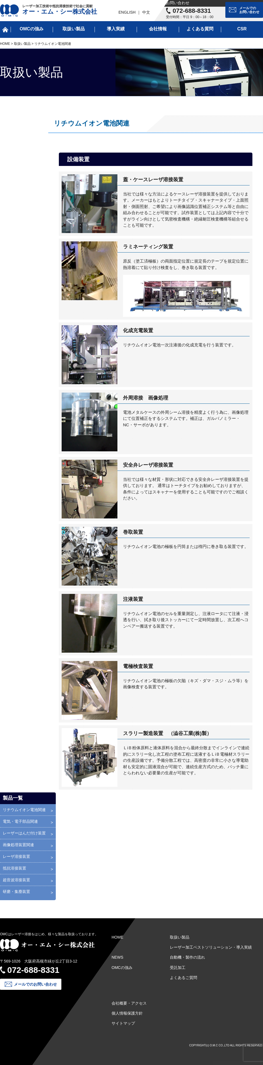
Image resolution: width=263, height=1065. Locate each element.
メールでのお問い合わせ (249, 10)
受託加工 (177, 967)
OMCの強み (31, 28)
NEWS (117, 957)
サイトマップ (123, 1023)
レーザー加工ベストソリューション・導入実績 (211, 947)
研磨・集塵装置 (16, 891)
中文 (146, 12)
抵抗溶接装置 (14, 868)
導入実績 (116, 28)
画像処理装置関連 (18, 845)
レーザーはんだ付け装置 (24, 833)
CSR (242, 28)
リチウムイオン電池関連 (24, 809)
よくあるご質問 (183, 977)
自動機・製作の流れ (187, 957)
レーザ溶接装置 (16, 856)
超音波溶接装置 (16, 880)
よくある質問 (200, 28)
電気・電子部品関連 (20, 821)
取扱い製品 (73, 28)
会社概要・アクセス (129, 1003)
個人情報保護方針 (127, 1013)
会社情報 (158, 28)
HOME (5, 44)
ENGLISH (127, 12)
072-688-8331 (192, 10)
